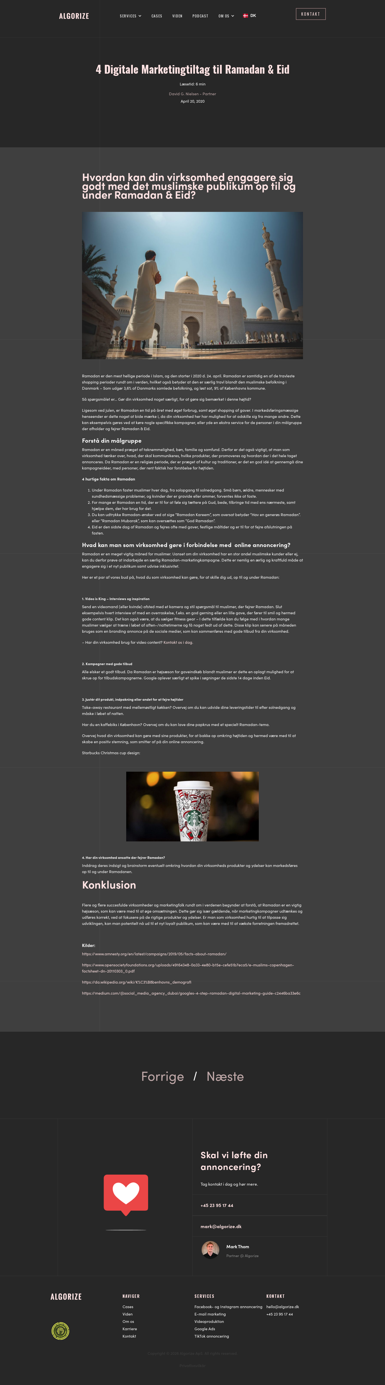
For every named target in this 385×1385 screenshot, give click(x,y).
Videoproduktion (209, 1321)
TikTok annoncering (211, 1335)
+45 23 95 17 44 (279, 1313)
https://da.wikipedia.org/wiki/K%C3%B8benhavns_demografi (136, 982)
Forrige (162, 1075)
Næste (225, 1075)
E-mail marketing (210, 1313)
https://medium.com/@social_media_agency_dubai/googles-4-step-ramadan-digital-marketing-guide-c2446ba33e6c (191, 993)
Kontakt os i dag (178, 642)
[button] (131, 15)
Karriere (130, 1328)
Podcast (200, 15)
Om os (128, 1321)
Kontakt (129, 1335)
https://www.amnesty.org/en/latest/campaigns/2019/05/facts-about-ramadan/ (154, 953)
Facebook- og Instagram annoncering (228, 1306)
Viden (177, 15)
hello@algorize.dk (282, 1306)
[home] (74, 14)
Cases (157, 15)
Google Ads (204, 1328)
